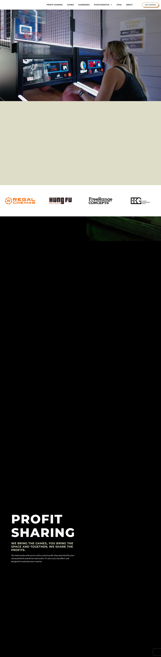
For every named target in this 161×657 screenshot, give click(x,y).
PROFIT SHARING (55, 5)
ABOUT (129, 5)
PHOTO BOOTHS (103, 5)
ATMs (119, 5)
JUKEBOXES (84, 5)
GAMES (70, 5)
